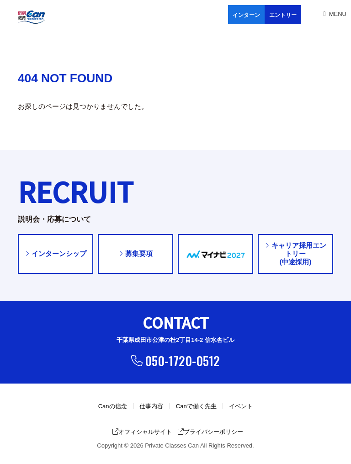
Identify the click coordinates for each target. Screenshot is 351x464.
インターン (246, 15)
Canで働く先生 (196, 407)
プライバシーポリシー (210, 432)
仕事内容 (151, 407)
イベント (241, 407)
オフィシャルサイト (142, 432)
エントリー (283, 15)
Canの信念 (112, 407)
